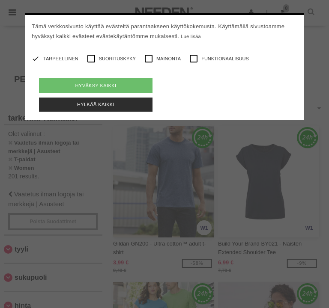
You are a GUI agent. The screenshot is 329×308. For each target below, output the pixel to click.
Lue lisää (191, 36)
